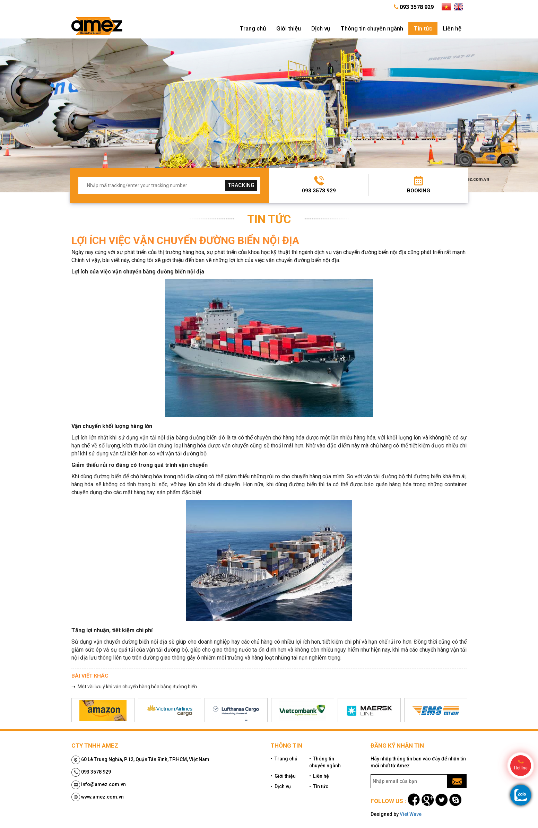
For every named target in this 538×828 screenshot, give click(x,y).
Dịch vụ (320, 28)
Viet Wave (411, 814)
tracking (241, 185)
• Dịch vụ (281, 786)
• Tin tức (318, 786)
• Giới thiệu (283, 776)
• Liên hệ (319, 776)
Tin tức (423, 28)
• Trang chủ (284, 758)
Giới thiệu (288, 28)
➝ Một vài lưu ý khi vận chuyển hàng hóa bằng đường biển (134, 686)
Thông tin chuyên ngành (371, 28)
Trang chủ (253, 28)
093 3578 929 (319, 191)
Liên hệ (452, 28)
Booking (418, 191)
